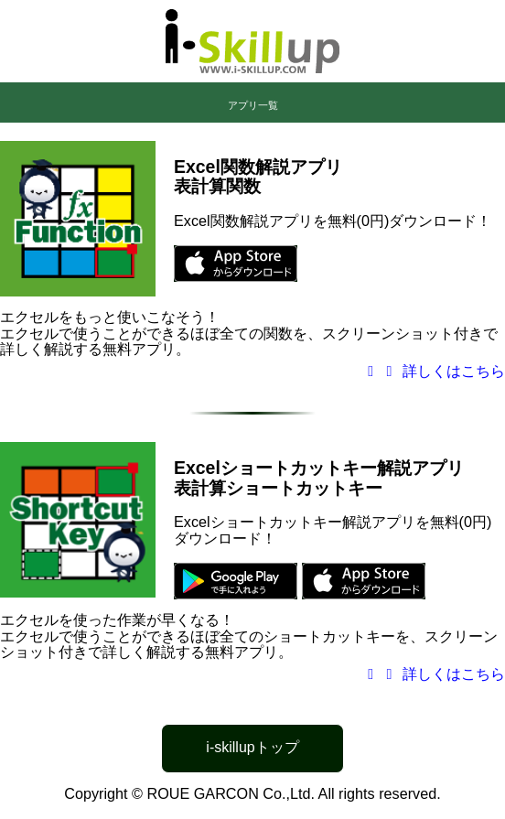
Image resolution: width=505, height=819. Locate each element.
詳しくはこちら (433, 370)
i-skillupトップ (252, 747)
